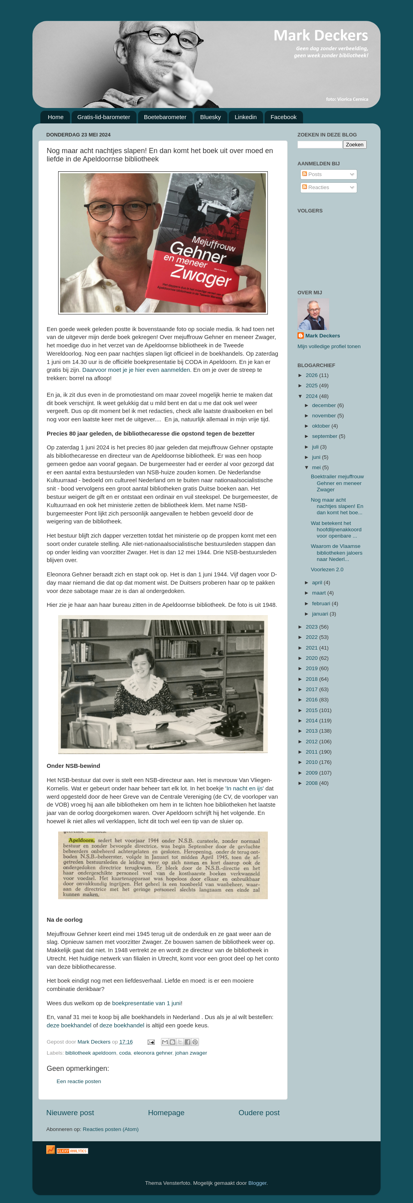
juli (316, 447)
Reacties (315, 187)
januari (321, 614)
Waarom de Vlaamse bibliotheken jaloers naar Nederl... (337, 552)
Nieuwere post (70, 1112)
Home (56, 117)
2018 (312, 679)
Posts (312, 174)
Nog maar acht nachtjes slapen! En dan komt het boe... (337, 506)
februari (322, 603)
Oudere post (259, 1112)
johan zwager (191, 1053)
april (318, 582)
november (324, 416)
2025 (312, 385)
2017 (312, 689)
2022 (312, 637)
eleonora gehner (153, 1053)
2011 (312, 752)
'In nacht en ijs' (245, 788)
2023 (312, 627)
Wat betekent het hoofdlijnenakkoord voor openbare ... (336, 529)
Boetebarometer (165, 117)
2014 (312, 721)
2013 (312, 731)
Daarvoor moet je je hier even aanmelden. (136, 370)
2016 (312, 700)
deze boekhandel (70, 1025)
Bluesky (210, 117)
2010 (312, 762)
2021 (312, 648)
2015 (312, 710)
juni (317, 457)
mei (317, 467)
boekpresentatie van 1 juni (146, 1003)
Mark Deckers (322, 336)
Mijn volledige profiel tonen (329, 346)
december (324, 405)
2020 (312, 658)
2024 (312, 396)
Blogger (257, 1183)
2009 (312, 773)
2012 (312, 742)
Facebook (284, 117)
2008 (312, 783)
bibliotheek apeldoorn (90, 1053)
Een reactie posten (79, 1081)
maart (319, 593)
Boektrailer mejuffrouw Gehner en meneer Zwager (337, 483)
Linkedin (246, 117)
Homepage (166, 1112)
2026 (312, 375)
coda (125, 1053)
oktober (322, 426)
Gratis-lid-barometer (104, 117)
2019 (312, 668)
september (325, 436)
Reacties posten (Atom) (110, 1129)
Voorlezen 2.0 (327, 569)
